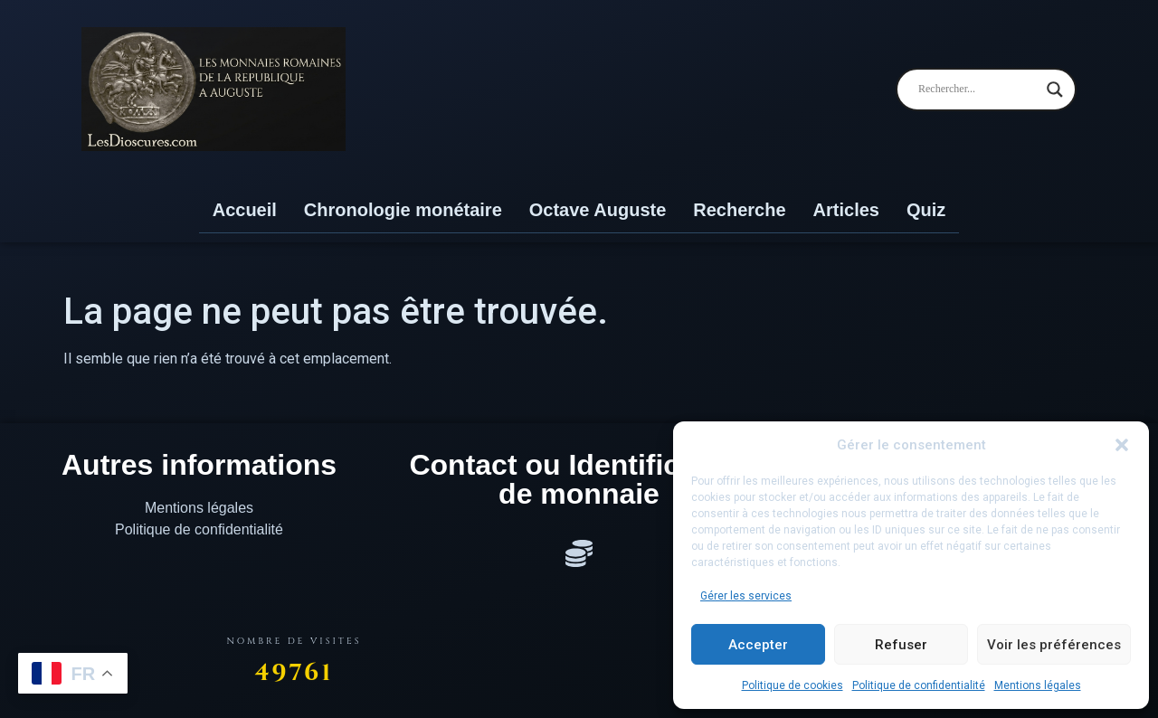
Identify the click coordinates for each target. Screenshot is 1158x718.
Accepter (758, 645)
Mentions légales (1037, 685)
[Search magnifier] (1055, 89)
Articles (846, 210)
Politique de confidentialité (918, 685)
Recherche (739, 210)
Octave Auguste (598, 210)
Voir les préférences (1054, 645)
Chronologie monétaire (403, 210)
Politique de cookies (792, 685)
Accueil (245, 210)
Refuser (901, 645)
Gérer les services (746, 596)
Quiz (925, 210)
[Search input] (978, 89)
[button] (1122, 445)
